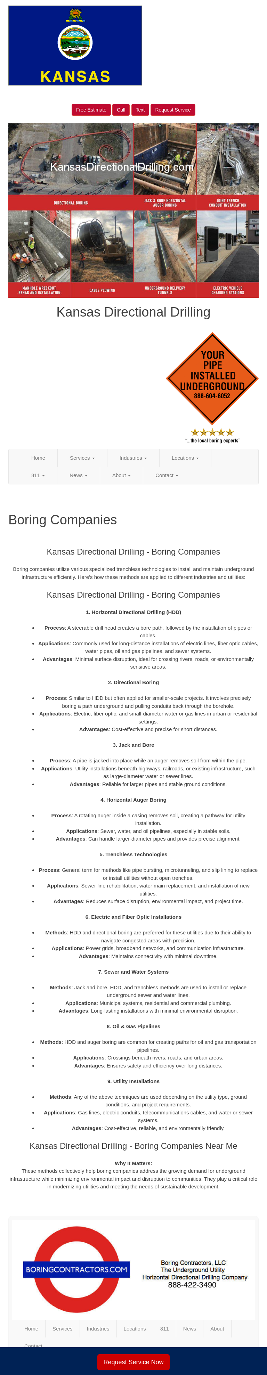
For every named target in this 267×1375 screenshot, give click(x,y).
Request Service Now (133, 1362)
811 (38, 475)
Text (140, 110)
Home (38, 458)
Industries (133, 458)
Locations (185, 458)
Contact (166, 475)
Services (82, 458)
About (121, 475)
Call (121, 110)
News (79, 475)
